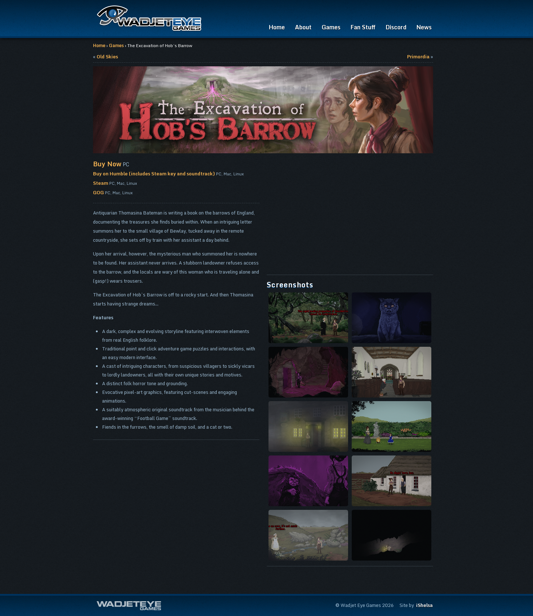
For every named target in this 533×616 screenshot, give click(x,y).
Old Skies (107, 57)
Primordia (418, 57)
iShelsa (424, 605)
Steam (100, 183)
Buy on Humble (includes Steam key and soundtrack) (154, 174)
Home (277, 27)
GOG (98, 192)
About (303, 27)
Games (331, 27)
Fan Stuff (363, 27)
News (424, 27)
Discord (396, 27)
